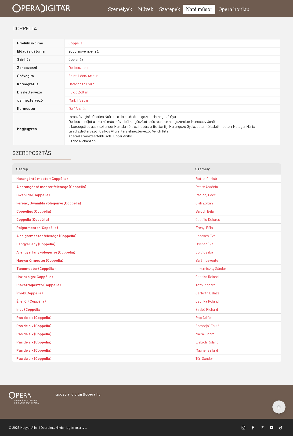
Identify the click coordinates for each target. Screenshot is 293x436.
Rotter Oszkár (206, 178)
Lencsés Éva (205, 235)
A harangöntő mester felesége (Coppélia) (51, 186)
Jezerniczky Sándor (210, 268)
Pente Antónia (206, 186)
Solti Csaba (204, 252)
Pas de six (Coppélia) (33, 317)
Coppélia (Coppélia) (32, 219)
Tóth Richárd (205, 284)
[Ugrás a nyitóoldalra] (41, 8)
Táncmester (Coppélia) (35, 268)
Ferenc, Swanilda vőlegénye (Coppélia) (48, 203)
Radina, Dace (205, 195)
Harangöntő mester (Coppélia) (42, 178)
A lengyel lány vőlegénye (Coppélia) (45, 252)
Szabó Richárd (206, 309)
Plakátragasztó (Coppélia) (38, 284)
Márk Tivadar (78, 100)
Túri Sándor (204, 358)
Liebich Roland (206, 342)
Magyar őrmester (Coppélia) (39, 260)
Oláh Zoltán (204, 203)
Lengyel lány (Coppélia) (35, 244)
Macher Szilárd (206, 350)
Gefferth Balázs (207, 293)
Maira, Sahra (204, 334)
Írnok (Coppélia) (29, 293)
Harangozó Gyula (81, 84)
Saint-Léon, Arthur (83, 75)
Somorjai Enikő (207, 325)
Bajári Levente (206, 260)
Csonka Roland (207, 276)
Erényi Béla (204, 227)
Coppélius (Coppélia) (33, 211)
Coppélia (75, 43)
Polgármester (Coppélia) (37, 227)
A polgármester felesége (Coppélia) (46, 235)
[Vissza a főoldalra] (24, 398)
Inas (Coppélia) (28, 309)
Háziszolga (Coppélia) (34, 276)
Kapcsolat (77, 394)
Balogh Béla (204, 211)
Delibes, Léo (78, 67)
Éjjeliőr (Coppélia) (31, 301)
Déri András (78, 108)
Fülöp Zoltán (78, 92)
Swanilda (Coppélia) (33, 195)
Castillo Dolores (207, 219)
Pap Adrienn (204, 317)
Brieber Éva (204, 244)
